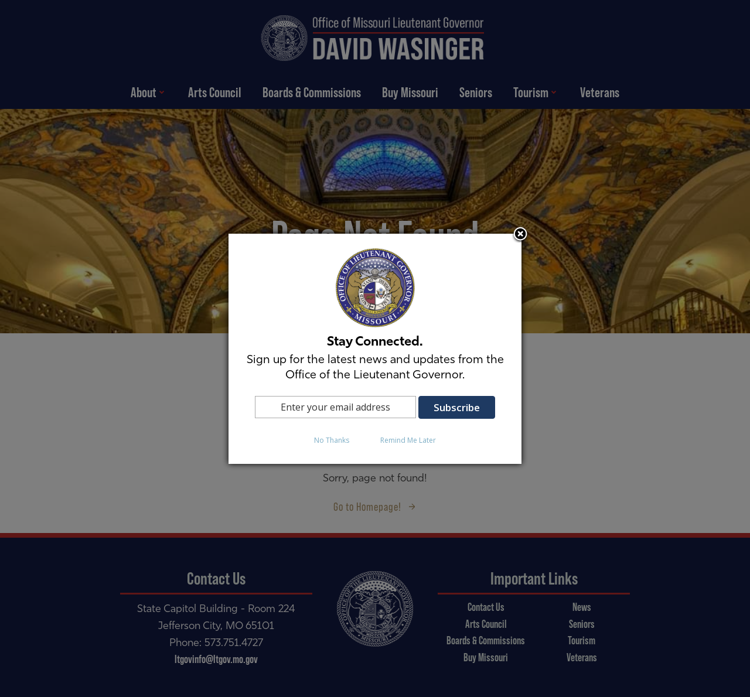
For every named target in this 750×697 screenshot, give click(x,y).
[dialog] (375, 349)
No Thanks (331, 440)
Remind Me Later (408, 440)
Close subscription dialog (520, 235)
